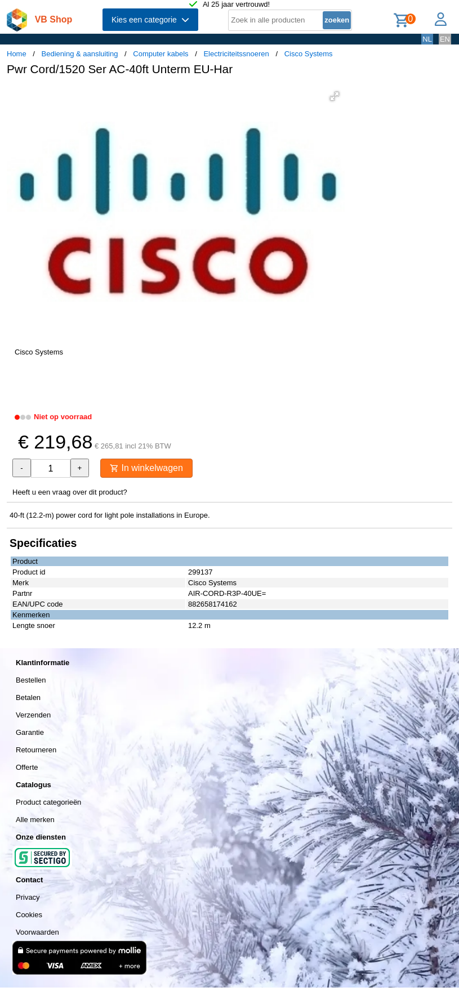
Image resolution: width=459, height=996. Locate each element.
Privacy (28, 897)
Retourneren (36, 750)
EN (445, 39)
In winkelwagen (146, 468)
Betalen (28, 697)
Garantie (30, 732)
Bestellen (31, 680)
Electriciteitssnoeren (236, 54)
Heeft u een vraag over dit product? (69, 492)
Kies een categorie (150, 19)
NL (427, 39)
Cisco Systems (308, 54)
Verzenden (33, 715)
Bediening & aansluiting (80, 54)
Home (16, 54)
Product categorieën (48, 802)
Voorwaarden (37, 932)
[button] (335, 96)
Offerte (27, 767)
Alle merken (35, 819)
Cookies (29, 914)
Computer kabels (160, 54)
